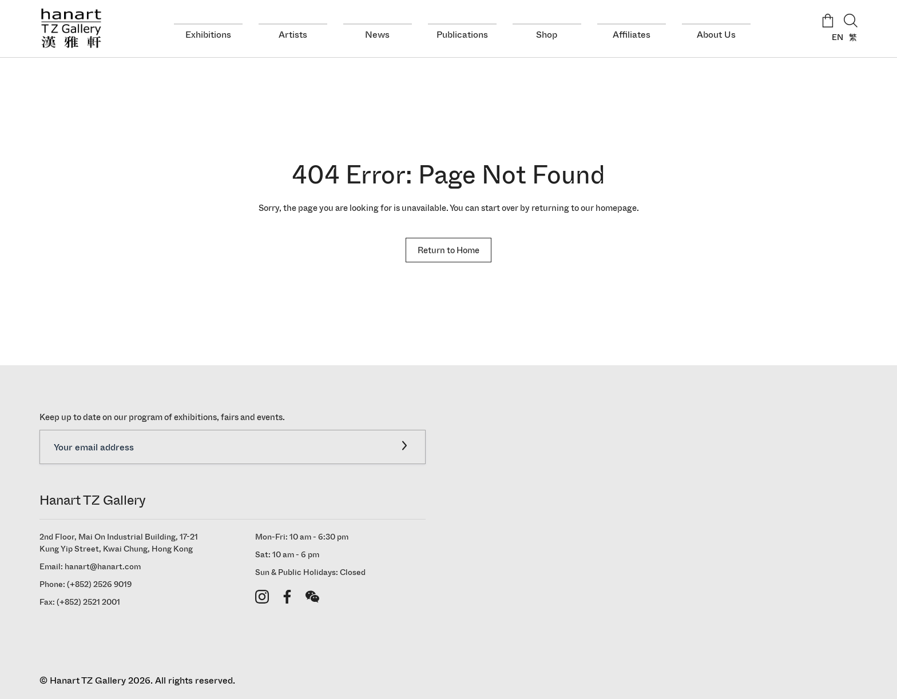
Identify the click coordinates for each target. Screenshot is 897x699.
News (377, 34)
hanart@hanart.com (103, 567)
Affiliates (631, 34)
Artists (293, 34)
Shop (546, 34)
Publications (462, 34)
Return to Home (448, 250)
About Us (716, 34)
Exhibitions (208, 34)
